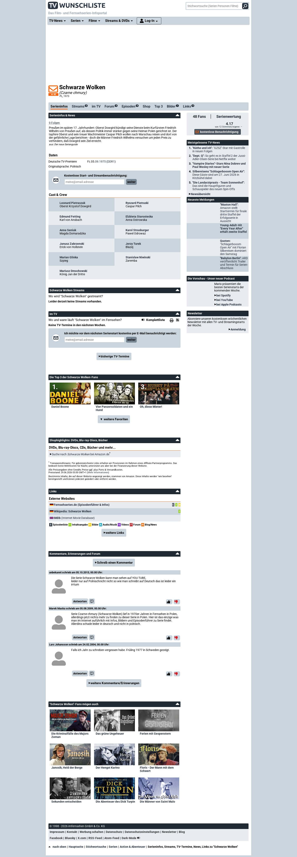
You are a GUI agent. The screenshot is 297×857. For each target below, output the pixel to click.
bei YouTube (224, 300)
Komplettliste (155, 320)
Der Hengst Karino (108, 767)
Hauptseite (76, 846)
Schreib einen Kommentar (115, 562)
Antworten (80, 601)
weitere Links (115, 533)
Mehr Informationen (98, 472)
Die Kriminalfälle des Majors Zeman (69, 735)
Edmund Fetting (70, 216)
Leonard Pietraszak (72, 203)
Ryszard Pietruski (137, 203)
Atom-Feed (111, 838)
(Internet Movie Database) (74, 518)
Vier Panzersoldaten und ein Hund (114, 408)
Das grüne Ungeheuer (110, 733)
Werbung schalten (91, 832)
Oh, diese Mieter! (151, 406)
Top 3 (158, 106)
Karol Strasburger (137, 230)
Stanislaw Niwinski (138, 257)
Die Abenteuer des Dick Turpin (115, 801)
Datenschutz (114, 832)
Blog (182, 832)
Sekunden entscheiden (66, 801)
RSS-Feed (95, 838)
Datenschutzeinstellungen (142, 832)
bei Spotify (223, 295)
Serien (113, 846)
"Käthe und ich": (218, 149)
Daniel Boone (60, 406)
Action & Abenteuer (132, 846)
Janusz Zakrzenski (72, 243)
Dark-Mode (132, 838)
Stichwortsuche (96, 846)
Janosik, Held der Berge (66, 767)
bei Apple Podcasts (229, 304)
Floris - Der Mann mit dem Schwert (157, 769)
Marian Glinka (69, 257)
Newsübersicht (200, 194)
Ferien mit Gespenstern (155, 733)
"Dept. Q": (219, 157)
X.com (82, 838)
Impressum (57, 832)
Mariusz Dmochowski (73, 271)
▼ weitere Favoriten (114, 419)
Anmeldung (238, 329)
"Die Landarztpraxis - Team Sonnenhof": (218, 186)
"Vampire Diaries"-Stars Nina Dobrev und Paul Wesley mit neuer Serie (219, 165)
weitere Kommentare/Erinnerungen (115, 683)
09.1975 (100, 161)
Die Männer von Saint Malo (157, 801)
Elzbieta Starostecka (139, 216)
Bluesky (70, 838)
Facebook (56, 838)
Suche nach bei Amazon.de (80, 454)
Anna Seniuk (68, 230)
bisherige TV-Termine (115, 356)
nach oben (57, 846)
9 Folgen (54, 122)
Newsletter (169, 832)
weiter (131, 182)
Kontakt (72, 832)
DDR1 (111, 161)
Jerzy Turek (133, 243)
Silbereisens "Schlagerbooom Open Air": (218, 175)
